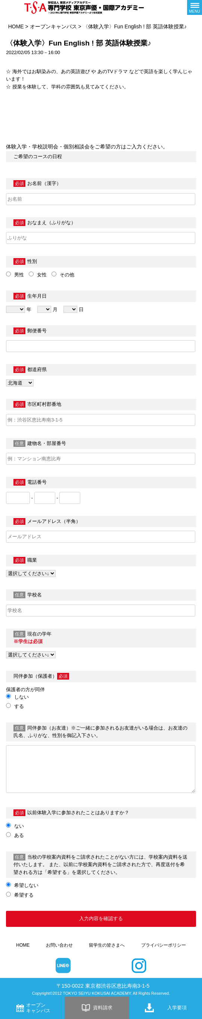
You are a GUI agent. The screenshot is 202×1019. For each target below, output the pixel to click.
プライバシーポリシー (163, 945)
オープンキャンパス (53, 26)
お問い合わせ (59, 945)
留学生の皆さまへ (107, 945)
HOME (16, 26)
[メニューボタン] (194, 7)
